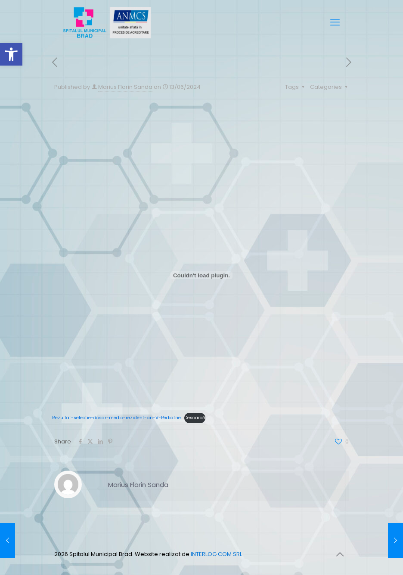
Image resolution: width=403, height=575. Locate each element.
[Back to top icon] (340, 554)
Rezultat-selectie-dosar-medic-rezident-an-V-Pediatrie (116, 418)
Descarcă (194, 418)
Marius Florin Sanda (125, 87)
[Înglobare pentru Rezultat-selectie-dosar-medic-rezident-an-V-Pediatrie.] (201, 275)
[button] (11, 54)
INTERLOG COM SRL (216, 554)
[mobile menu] (335, 22)
